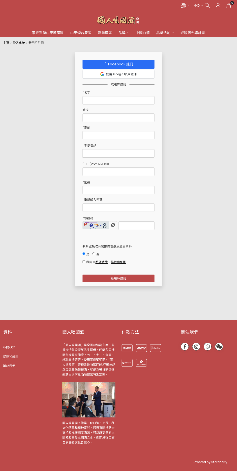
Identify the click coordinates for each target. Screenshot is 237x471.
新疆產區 (105, 32)
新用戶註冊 (118, 278)
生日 (96, 164)
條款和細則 (10, 356)
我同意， (104, 262)
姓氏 (86, 110)
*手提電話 (89, 146)
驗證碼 (88, 218)
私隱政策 (9, 347)
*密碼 (86, 182)
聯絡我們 (9, 366)
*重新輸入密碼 (92, 200)
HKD (197, 5)
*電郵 (86, 127)
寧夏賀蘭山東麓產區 (48, 32)
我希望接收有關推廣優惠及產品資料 (107, 246)
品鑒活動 (163, 32)
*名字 (86, 92)
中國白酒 (143, 32)
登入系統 (19, 43)
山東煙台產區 (80, 32)
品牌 (122, 32)
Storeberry (219, 462)
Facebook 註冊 (118, 64)
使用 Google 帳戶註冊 (118, 74)
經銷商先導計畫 (192, 32)
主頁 (6, 43)
